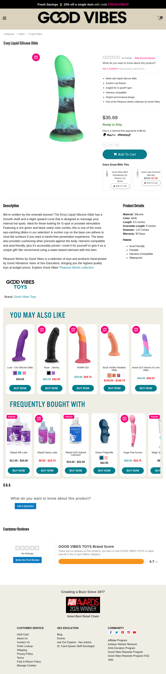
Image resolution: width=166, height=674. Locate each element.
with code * (83, 4)
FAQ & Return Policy (29, 661)
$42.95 (104, 462)
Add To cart (124, 154)
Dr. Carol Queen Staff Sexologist (76, 646)
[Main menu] (4, 17)
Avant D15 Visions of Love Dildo (146, 369)
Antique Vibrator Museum (122, 644)
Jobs (110, 659)
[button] (15, 373)
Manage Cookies (26, 665)
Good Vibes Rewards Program (125, 651)
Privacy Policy (25, 653)
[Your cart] (159, 18)
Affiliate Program (117, 640)
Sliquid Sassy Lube (47, 452)
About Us (22, 638)
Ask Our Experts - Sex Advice (74, 642)
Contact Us (23, 642)
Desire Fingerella (104, 452)
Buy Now (20, 388)
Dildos (22, 33)
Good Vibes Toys (25, 297)
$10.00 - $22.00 (76, 461)
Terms (20, 657)
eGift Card (23, 634)
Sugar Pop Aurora (132, 452)
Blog (59, 634)
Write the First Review (145, 58)
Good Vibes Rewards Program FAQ (128, 655)
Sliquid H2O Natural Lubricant (75, 453)
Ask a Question (110, 68)
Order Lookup (25, 646)
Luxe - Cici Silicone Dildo (20, 367)
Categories (9, 33)
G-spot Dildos (35, 33)
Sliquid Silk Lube (18, 452)
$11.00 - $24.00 (19, 460)
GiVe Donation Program (121, 648)
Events (61, 638)
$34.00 (20, 379)
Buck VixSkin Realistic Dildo (114, 369)
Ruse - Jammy (51, 367)
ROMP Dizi (83, 367)
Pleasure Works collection (77, 267)
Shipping (22, 650)
